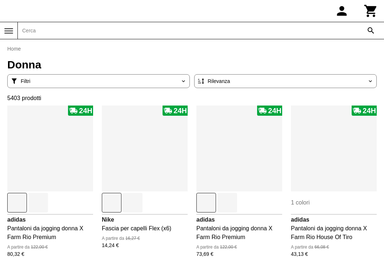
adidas (16, 220)
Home (14, 49)
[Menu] (8, 31)
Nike (108, 220)
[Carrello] (371, 11)
